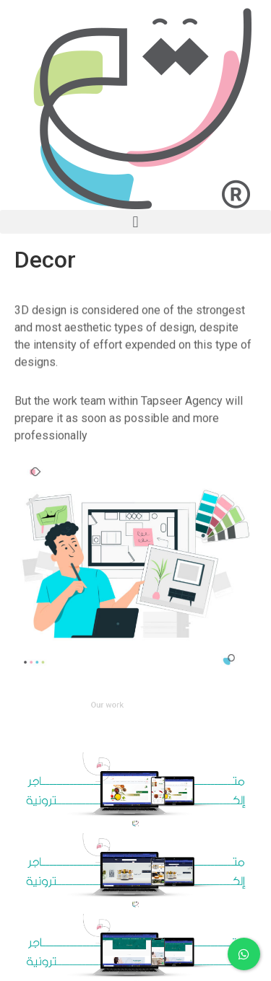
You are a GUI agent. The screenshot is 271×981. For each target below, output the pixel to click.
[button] (135, 222)
